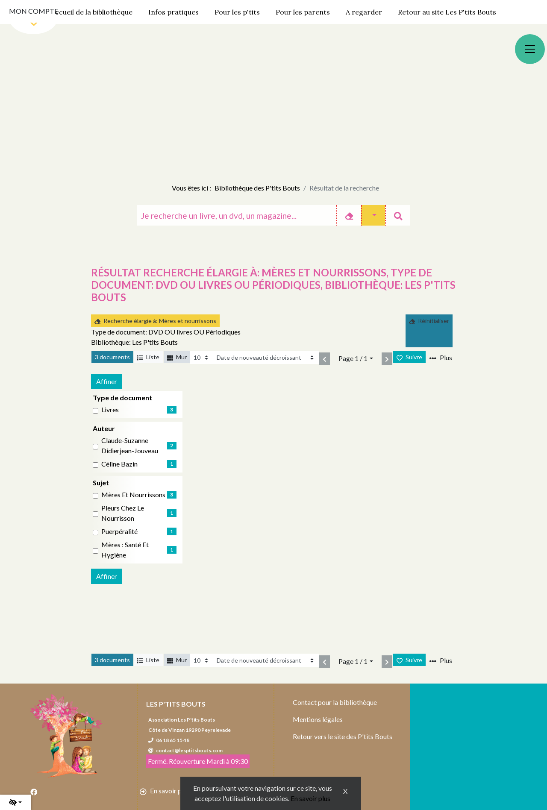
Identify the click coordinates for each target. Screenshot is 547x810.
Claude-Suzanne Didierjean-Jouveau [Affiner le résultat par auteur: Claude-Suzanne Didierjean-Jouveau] (129, 445)
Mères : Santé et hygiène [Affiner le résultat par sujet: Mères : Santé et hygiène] (125, 549)
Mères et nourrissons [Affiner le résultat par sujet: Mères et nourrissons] (133, 494)
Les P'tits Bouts (176, 704)
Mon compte (33, 11)
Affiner (106, 381)
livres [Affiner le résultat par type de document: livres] (110, 409)
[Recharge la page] (201, 357)
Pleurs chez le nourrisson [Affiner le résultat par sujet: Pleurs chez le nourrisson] (122, 513)
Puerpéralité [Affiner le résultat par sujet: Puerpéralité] (119, 531)
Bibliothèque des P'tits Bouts (257, 188)
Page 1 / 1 (353, 358)
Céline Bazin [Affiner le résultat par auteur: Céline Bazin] (119, 464)
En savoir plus (310, 798)
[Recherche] (236, 215)
